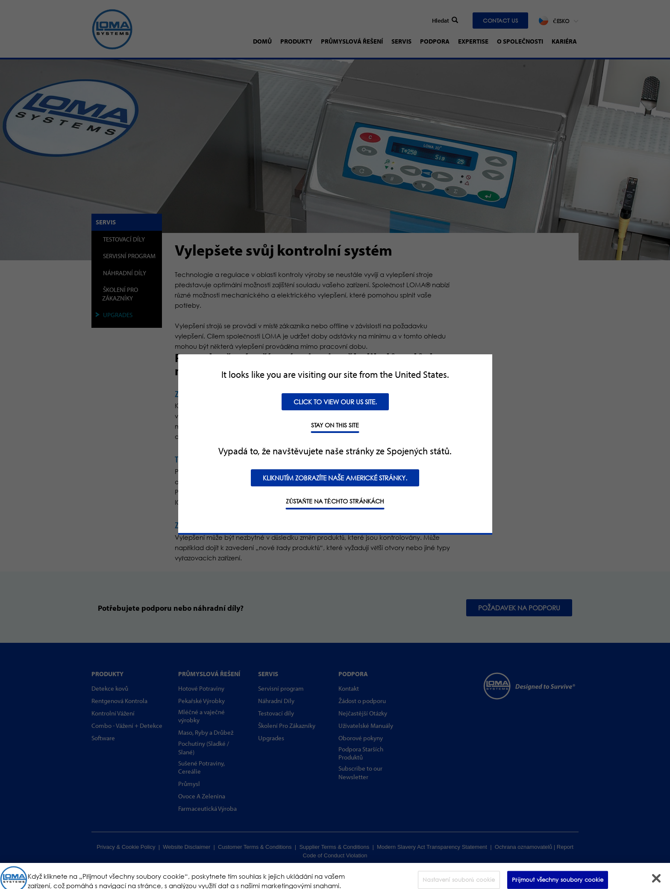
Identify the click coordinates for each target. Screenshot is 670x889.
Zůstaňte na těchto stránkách (335, 501)
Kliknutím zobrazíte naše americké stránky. (335, 478)
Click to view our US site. (335, 402)
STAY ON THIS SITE (335, 425)
